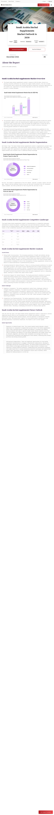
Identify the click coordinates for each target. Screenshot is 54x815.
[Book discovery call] (44, 5)
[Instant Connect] (46, 812)
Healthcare (10, 9)
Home (4, 9)
